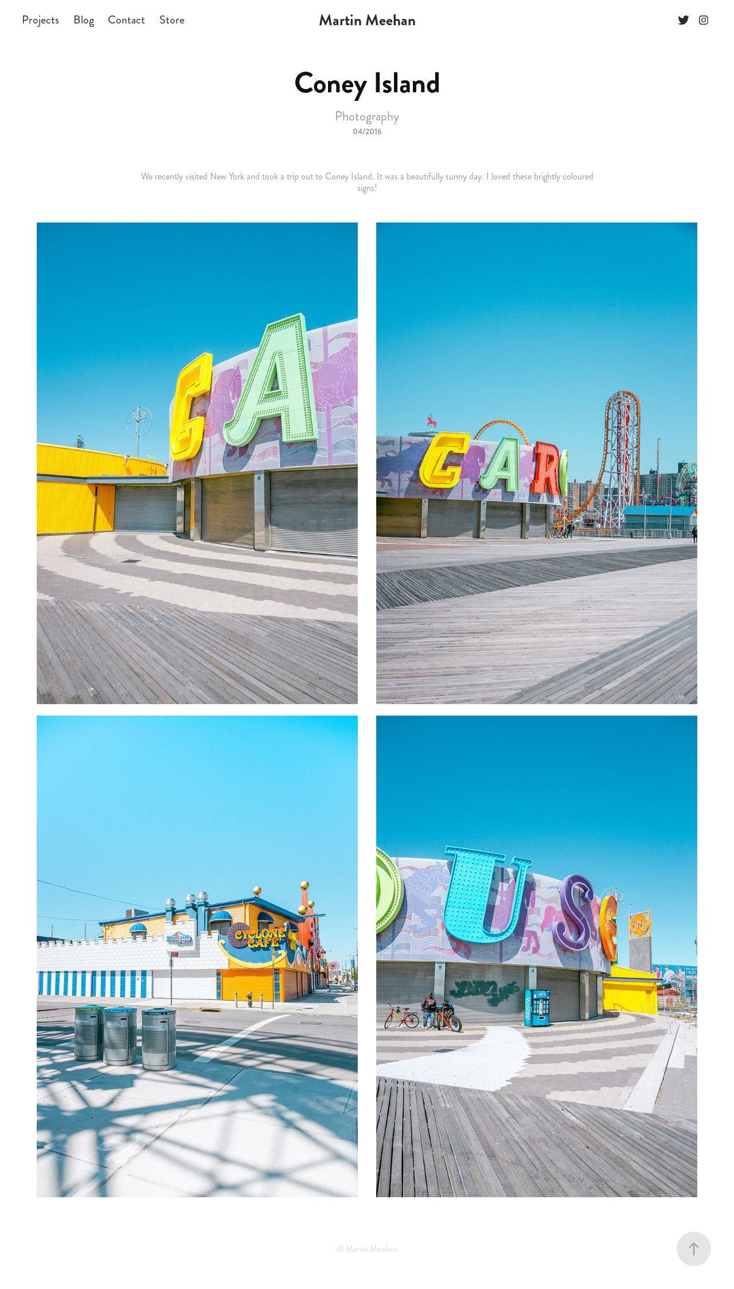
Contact (126, 19)
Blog (83, 19)
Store (172, 19)
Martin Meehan (367, 20)
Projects (40, 19)
